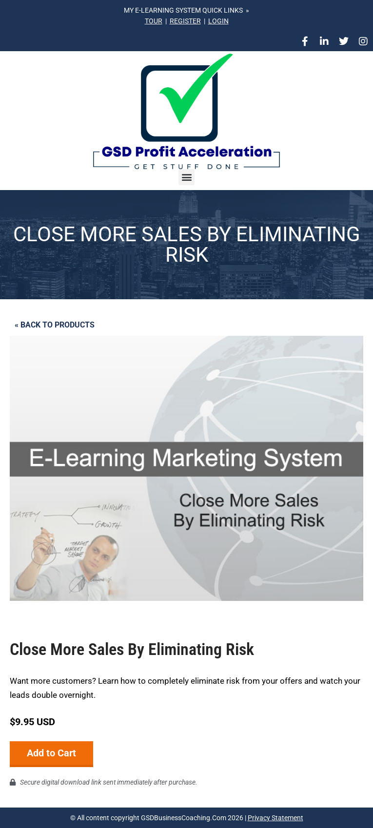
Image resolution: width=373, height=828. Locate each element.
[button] (186, 177)
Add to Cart (51, 753)
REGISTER (185, 21)
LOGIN (218, 21)
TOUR (153, 21)
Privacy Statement (275, 818)
